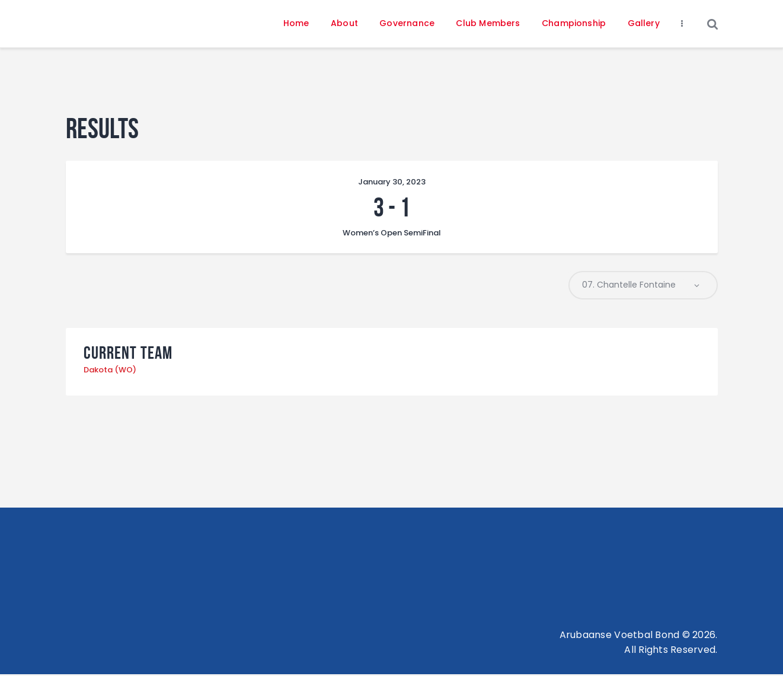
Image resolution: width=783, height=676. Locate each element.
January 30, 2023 (392, 181)
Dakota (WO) (110, 371)
